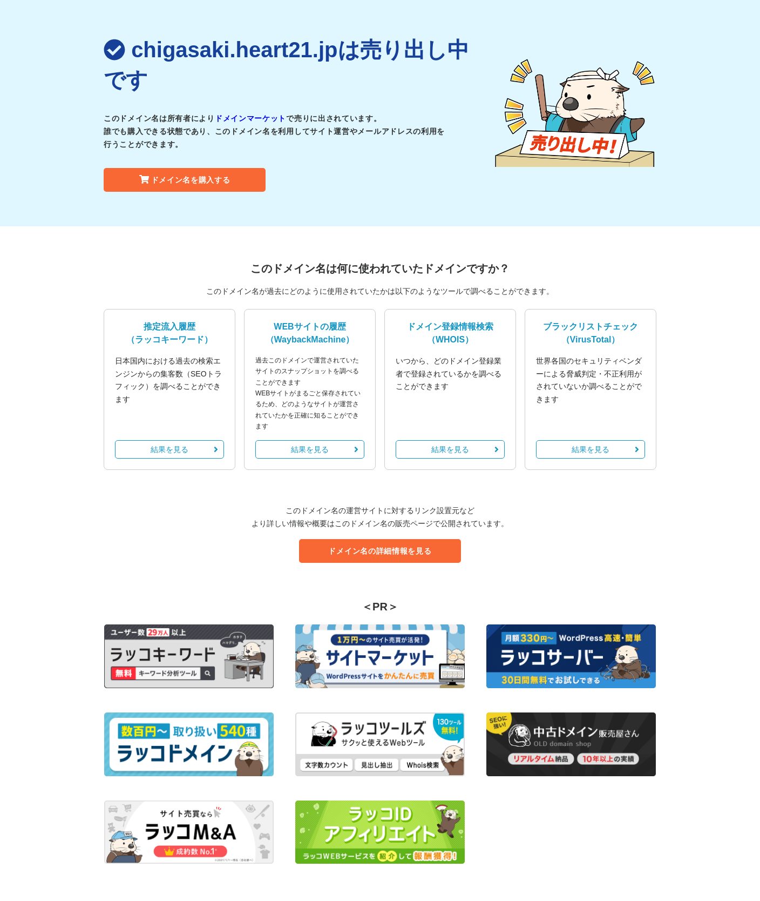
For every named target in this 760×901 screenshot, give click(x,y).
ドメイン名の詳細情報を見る (379, 551)
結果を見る (184, 449)
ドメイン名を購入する (184, 180)
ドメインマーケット (250, 118)
